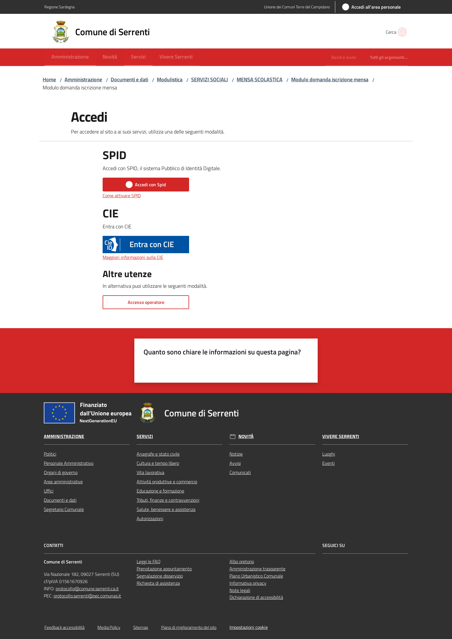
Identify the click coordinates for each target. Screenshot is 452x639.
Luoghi (328, 453)
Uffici (48, 490)
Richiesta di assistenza (158, 583)
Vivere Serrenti (340, 436)
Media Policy (108, 627)
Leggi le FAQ (149, 561)
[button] (401, 32)
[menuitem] (70, 57)
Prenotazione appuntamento (164, 568)
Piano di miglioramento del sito (188, 627)
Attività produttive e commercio (167, 481)
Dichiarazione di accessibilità (256, 597)
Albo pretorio (241, 561)
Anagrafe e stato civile (158, 453)
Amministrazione (83, 79)
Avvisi (235, 463)
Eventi (328, 463)
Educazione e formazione (160, 490)
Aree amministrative (63, 481)
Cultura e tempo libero (158, 463)
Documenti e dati (129, 79)
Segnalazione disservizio (160, 575)
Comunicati (240, 472)
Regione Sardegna (59, 7)
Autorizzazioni (150, 518)
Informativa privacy (247, 583)
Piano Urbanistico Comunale (256, 575)
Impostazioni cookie (248, 627)
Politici (50, 453)
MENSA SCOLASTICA (259, 79)
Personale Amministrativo (68, 463)
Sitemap (140, 627)
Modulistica (169, 79)
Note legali (239, 590)
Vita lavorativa (150, 472)
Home (49, 79)
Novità (246, 436)
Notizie (236, 453)
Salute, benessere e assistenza (166, 509)
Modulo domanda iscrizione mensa (329, 79)
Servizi (145, 436)
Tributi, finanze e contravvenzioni (168, 500)
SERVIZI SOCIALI (209, 79)
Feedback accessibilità (64, 627)
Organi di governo (61, 472)
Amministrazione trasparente (257, 568)
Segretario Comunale (64, 509)
